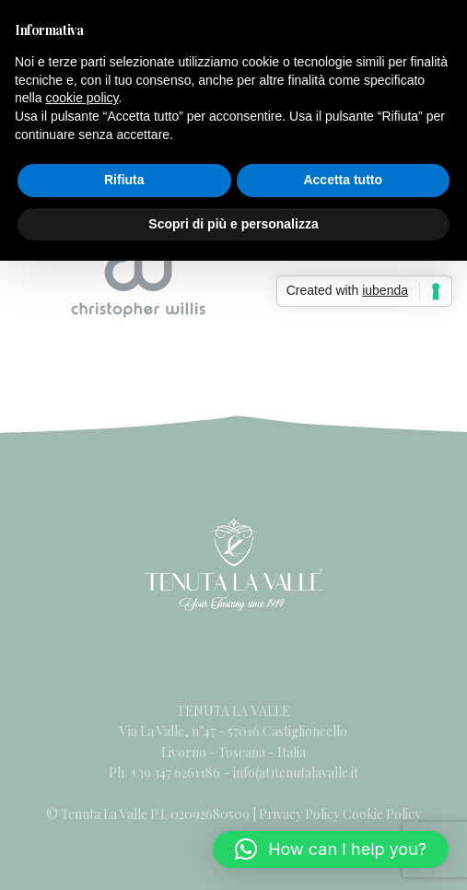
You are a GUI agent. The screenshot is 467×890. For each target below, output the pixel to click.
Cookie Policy (382, 814)
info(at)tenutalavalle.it (295, 772)
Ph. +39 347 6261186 (166, 772)
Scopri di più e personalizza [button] (233, 224)
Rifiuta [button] (124, 179)
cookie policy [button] (81, 97)
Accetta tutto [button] (342, 179)
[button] (331, 849)
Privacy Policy (299, 814)
